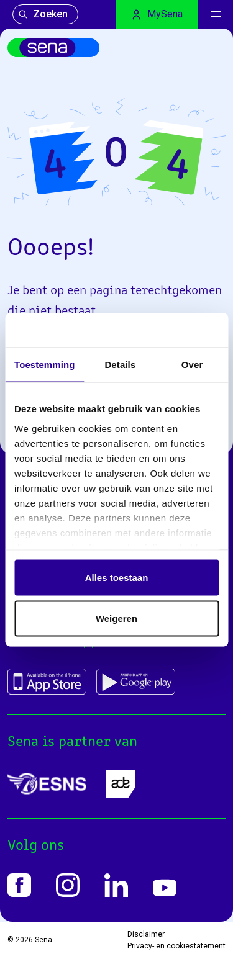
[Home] (53, 47)
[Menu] (215, 14)
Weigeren (116, 618)
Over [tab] (192, 364)
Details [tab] (119, 364)
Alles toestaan (116, 577)
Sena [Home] (43, 939)
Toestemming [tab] (44, 364)
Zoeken (43, 14)
